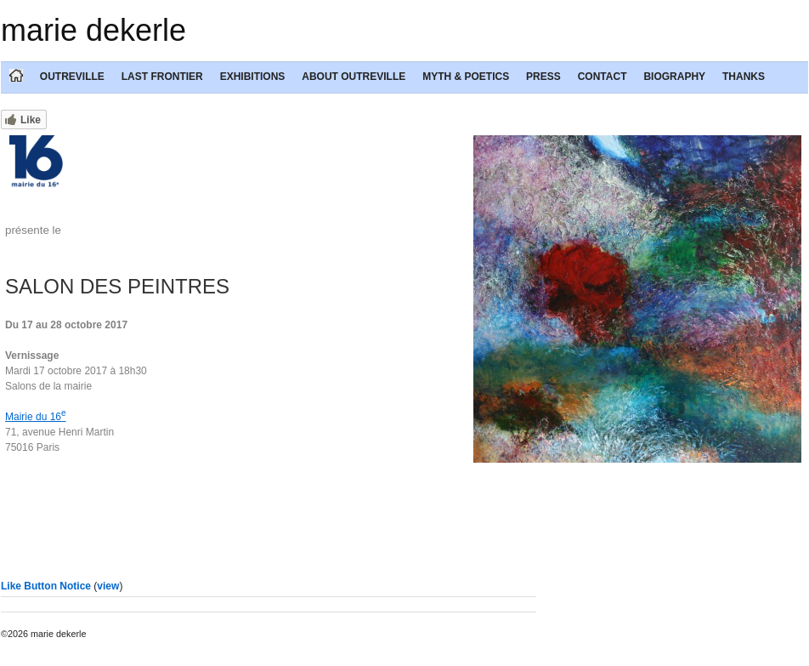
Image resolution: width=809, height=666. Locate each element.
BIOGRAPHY (674, 77)
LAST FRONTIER (162, 77)
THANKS (743, 77)
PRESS (543, 77)
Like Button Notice (46, 586)
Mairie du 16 (35, 417)
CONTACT (602, 77)
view (108, 586)
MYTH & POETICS (465, 77)
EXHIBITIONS (253, 77)
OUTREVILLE (72, 77)
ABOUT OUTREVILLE (353, 77)
